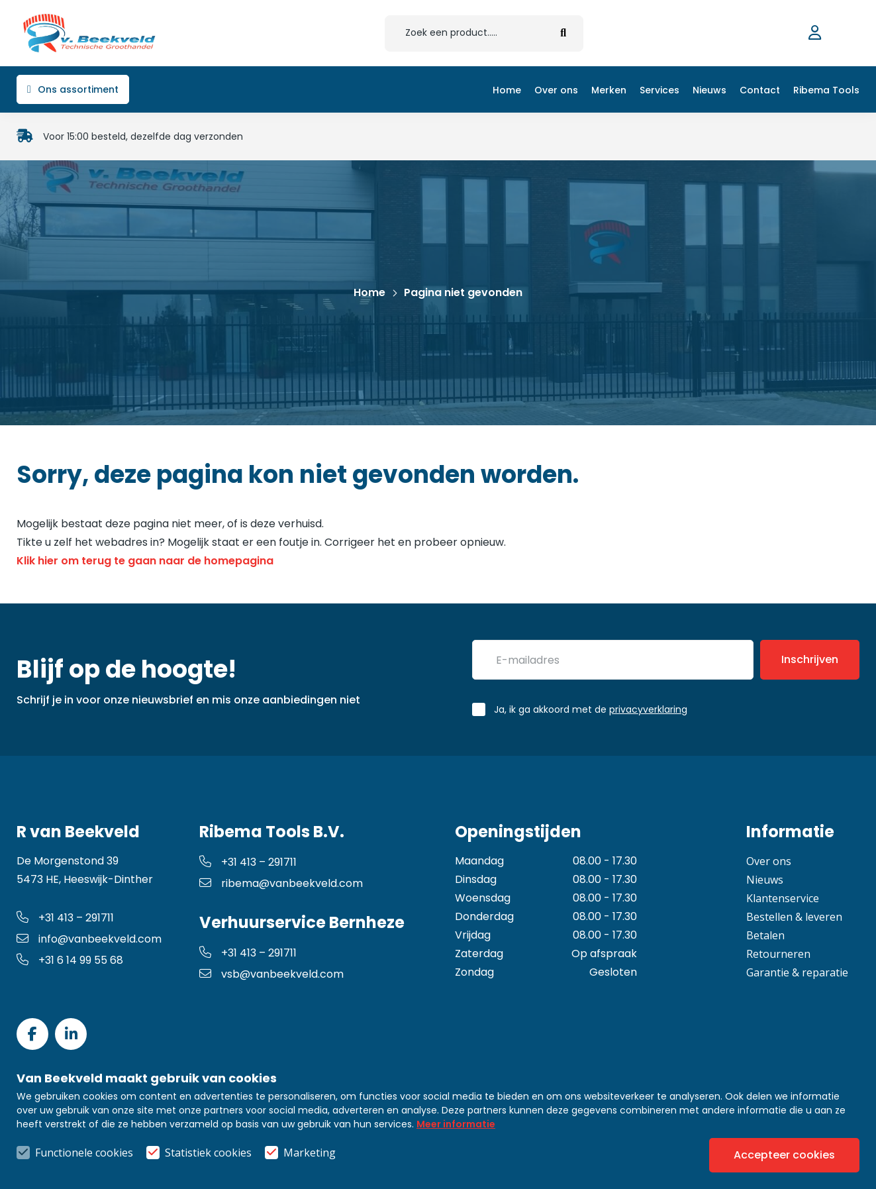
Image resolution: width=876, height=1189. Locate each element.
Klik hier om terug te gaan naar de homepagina (145, 560)
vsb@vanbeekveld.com (271, 974)
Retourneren (778, 954)
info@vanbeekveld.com (89, 939)
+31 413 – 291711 (65, 917)
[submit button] (563, 33)
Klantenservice (782, 898)
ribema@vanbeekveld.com (281, 883)
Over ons (768, 861)
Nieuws (764, 879)
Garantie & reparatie (797, 972)
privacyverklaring (648, 709)
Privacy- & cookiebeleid (482, 1152)
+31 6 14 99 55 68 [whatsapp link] (70, 960)
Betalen (765, 935)
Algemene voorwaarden (339, 1152)
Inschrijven (809, 659)
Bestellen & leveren (794, 916)
